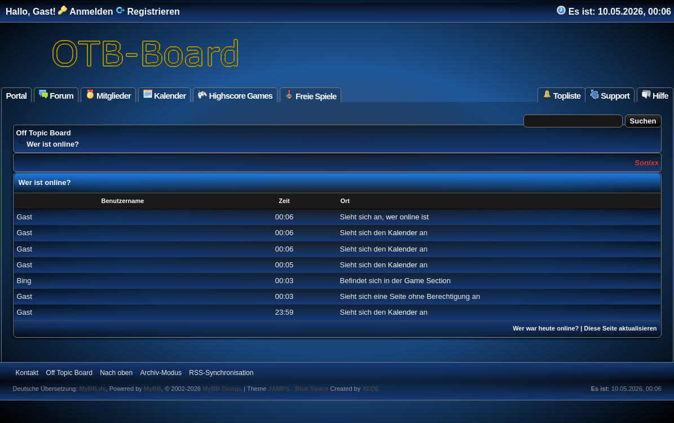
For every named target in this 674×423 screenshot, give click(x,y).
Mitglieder (108, 95)
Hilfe (655, 95)
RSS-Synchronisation (221, 373)
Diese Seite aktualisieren (620, 328)
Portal (16, 95)
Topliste (562, 95)
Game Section (427, 280)
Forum (56, 95)
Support (609, 95)
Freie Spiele (310, 95)
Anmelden (85, 11)
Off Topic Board (43, 133)
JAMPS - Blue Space (299, 388)
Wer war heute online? (546, 328)
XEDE (370, 388)
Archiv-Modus (161, 373)
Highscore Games (235, 95)
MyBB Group (221, 388)
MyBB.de (93, 388)
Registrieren (148, 11)
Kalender (164, 95)
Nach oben (116, 373)
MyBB (152, 388)
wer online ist (407, 217)
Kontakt (27, 373)
